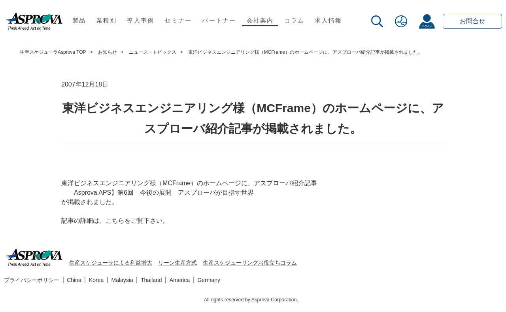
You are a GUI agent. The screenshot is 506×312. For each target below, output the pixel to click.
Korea (96, 280)
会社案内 (260, 20)
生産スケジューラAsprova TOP (53, 52)
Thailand (151, 280)
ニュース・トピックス (152, 52)
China (74, 280)
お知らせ (107, 52)
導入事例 (140, 20)
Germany (208, 280)
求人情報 (328, 20)
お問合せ (472, 21)
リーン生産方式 (177, 262)
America (180, 280)
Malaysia (122, 280)
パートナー (219, 20)
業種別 (106, 20)
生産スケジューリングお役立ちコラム (250, 262)
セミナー (178, 20)
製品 (79, 20)
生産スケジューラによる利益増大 (110, 262)
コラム (294, 20)
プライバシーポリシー (31, 280)
